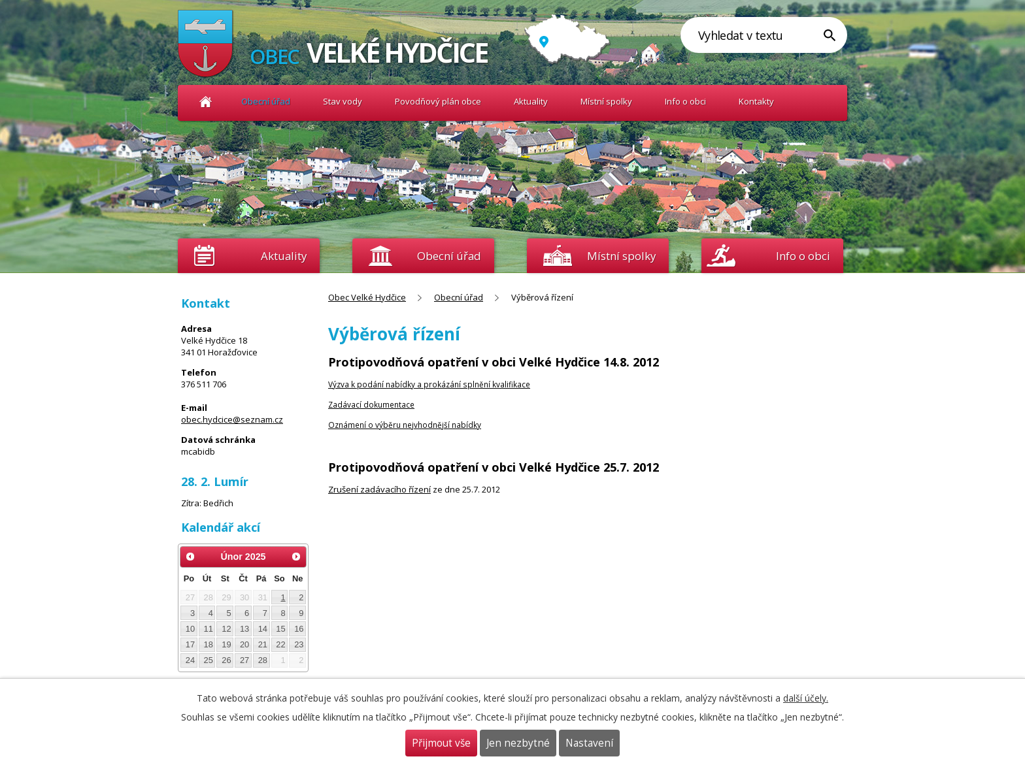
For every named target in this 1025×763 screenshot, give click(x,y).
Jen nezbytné (518, 743)
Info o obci (685, 101)
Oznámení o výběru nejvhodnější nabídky (404, 424)
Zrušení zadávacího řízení (379, 489)
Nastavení (589, 743)
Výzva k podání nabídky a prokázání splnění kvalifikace (429, 384)
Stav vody (342, 101)
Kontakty (756, 101)
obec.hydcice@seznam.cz (232, 419)
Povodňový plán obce (438, 101)
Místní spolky (606, 101)
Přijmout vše (441, 743)
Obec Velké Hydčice (205, 101)
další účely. (805, 698)
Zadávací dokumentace (371, 404)
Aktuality (284, 255)
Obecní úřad (265, 101)
